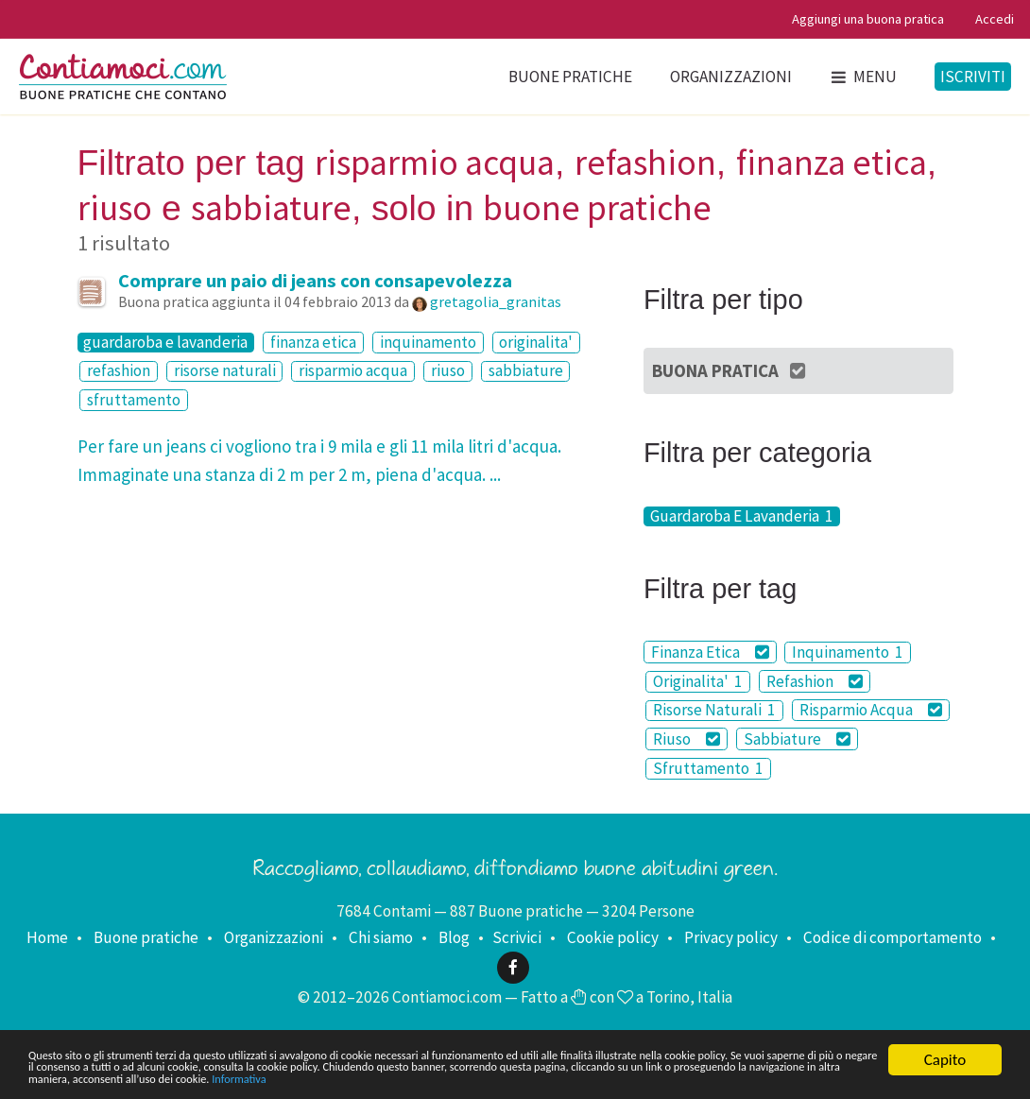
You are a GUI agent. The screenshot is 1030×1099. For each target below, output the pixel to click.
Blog (454, 937)
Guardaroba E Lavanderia (741, 516)
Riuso (686, 739)
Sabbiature (797, 739)
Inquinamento (847, 652)
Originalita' (698, 681)
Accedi (994, 18)
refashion (118, 371)
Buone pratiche (570, 76)
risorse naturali (225, 371)
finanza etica (313, 342)
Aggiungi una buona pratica (868, 18)
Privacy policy (731, 937)
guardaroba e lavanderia (165, 342)
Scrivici (516, 937)
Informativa (65, 1077)
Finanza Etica (710, 652)
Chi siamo (381, 937)
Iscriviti (972, 76)
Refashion (814, 681)
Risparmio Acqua (870, 709)
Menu (863, 76)
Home (47, 937)
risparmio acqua (353, 371)
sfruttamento (133, 399)
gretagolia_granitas (495, 301)
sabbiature (526, 371)
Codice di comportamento (892, 937)
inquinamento (428, 342)
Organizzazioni (731, 76)
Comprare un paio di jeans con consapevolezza (315, 280)
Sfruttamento (708, 768)
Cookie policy (613, 937)
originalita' (536, 342)
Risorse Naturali (714, 710)
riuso (448, 371)
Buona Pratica (730, 370)
